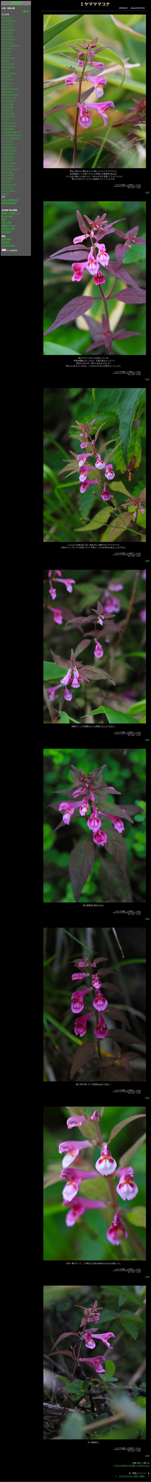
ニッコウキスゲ (8, 116)
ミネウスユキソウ (9, 147)
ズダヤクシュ (7, 83)
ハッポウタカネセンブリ (12, 135)
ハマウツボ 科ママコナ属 (123, 1466)
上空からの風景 (8, 246)
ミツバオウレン (8, 144)
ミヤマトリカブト (9, 163)
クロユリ (5, 61)
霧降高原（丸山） (9, 226)
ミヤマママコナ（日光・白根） (132, 1476)
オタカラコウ (7, 33)
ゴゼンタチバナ (8, 67)
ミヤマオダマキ (8, 154)
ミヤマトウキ (7, 160)
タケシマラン (7, 92)
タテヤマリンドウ (9, 98)
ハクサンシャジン (9, 123)
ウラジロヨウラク (9, 21)
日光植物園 (6, 232)
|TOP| (147, 192)
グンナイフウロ (8, 64)
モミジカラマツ (8, 175)
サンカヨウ (6, 76)
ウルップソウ (7, 24)
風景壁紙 (5, 242)
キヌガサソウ (7, 48)
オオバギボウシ (8, 30)
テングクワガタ (8, 113)
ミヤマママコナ (142, 1466)
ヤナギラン (6, 181)
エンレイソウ (7, 27)
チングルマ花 (7, 104)
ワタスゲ (5, 194)
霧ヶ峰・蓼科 (7, 216)
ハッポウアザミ (8, 129)
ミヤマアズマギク (9, 150)
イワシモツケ (7, 18)
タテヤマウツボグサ (10, 95)
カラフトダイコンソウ (11, 45)
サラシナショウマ (9, 73)
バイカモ (5, 120)
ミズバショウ (7, 141)
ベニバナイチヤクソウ (11, 138)
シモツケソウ (7, 79)
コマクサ (5, 70)
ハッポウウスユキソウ (11, 132)
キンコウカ (6, 52)
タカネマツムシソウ (10, 89)
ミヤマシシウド (8, 157)
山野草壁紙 (6, 239)
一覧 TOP (25, 11)
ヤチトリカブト (8, 178)
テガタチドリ (7, 110)
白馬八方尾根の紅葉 (10, 200)
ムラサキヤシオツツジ (11, 169)
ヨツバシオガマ (8, 191)
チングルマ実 (7, 107)
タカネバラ (6, 86)
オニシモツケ (7, 36)
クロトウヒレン (8, 58)
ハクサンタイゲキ (9, 126)
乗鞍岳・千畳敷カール (11, 213)
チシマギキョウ (8, 101)
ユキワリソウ (7, 188)
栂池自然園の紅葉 (9, 203)
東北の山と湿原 (8, 229)
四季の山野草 (16, 3)
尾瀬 (3, 219)
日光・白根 (6, 222)
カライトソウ (7, 42)
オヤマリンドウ (8, 39)
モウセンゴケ (7, 172)
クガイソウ (6, 55)
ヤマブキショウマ (9, 185)
